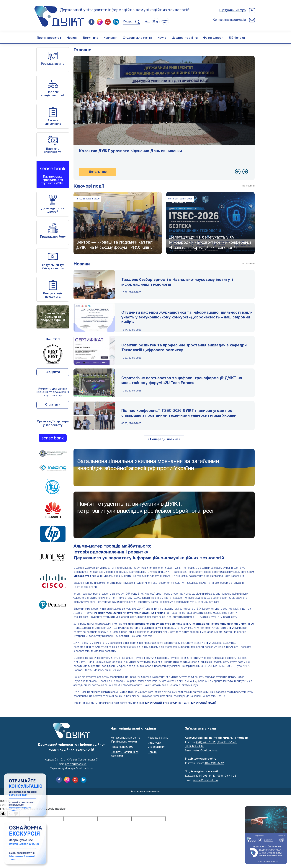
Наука (162, 38)
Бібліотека (237, 38)
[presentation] (238, 172)
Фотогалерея (213, 38)
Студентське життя (137, 38)
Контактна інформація (229, 20)
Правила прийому (53, 237)
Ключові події (88, 186)
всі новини (248, 186)
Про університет (49, 38)
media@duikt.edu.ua (205, 780)
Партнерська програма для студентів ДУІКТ (53, 180)
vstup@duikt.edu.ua (205, 751)
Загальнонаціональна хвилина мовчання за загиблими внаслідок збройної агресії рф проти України (148, 465)
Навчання (110, 38)
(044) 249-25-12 (214, 763)
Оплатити (53, 405)
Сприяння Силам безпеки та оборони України (52, 317)
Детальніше (98, 172)
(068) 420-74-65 (194, 746)
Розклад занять (52, 64)
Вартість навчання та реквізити (52, 152)
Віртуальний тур (232, 10)
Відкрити (53, 372)
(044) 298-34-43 (205, 776)
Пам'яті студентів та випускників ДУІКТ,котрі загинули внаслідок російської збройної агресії (146, 508)
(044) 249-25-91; (206, 742)
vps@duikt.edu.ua (82, 769)
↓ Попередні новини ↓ (164, 439)
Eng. (155, 22)
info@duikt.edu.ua (75, 764)
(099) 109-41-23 (226, 776)
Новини (72, 38)
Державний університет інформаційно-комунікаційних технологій (125, 9)
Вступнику (90, 38)
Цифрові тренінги (185, 38)
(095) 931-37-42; (227, 742)
